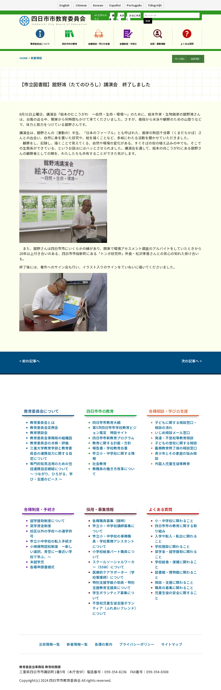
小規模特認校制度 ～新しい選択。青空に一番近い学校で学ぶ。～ (51, 551)
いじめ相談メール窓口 (172, 432)
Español (115, 5)
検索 (148, 20)
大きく (120, 17)
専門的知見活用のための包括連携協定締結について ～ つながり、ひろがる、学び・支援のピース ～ (51, 471)
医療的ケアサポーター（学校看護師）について (113, 575)
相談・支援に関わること (174, 582)
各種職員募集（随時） (110, 520)
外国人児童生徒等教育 (172, 463)
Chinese (81, 5)
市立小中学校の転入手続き (51, 541)
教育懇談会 (39, 432)
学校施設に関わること (172, 546)
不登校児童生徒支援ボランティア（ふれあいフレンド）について (114, 608)
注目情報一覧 (49, 644)
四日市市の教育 (69, 43)
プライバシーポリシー (136, 644)
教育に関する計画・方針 (111, 442)
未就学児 (37, 561)
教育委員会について (40, 43)
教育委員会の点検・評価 (49, 442)
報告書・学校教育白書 (110, 448)
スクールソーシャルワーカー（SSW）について (113, 564)
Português (134, 5)
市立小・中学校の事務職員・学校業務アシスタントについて (113, 541)
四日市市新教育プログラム (113, 437)
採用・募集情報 (157, 43)
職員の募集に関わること (174, 587)
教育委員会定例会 (44, 427)
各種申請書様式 (42, 566)
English (64, 5)
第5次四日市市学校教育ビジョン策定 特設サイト (114, 430)
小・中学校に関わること (174, 520)
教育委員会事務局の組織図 (51, 437)
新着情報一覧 (77, 644)
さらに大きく (133, 17)
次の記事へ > (191, 360)
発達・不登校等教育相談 (174, 437)
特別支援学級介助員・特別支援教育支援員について (113, 585)
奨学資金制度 (40, 525)
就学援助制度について (47, 520)
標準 (111, 17)
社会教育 (99, 463)
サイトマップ (171, 644)
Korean (98, 5)
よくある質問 (187, 43)
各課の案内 (103, 644)
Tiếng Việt (155, 5)
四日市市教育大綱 (106, 422)
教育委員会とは (42, 422)
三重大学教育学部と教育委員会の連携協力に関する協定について (51, 453)
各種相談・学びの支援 (99, 43)
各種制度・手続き (128, 43)
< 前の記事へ (29, 360)
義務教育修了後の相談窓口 (176, 448)
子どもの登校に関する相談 (176, 442)
